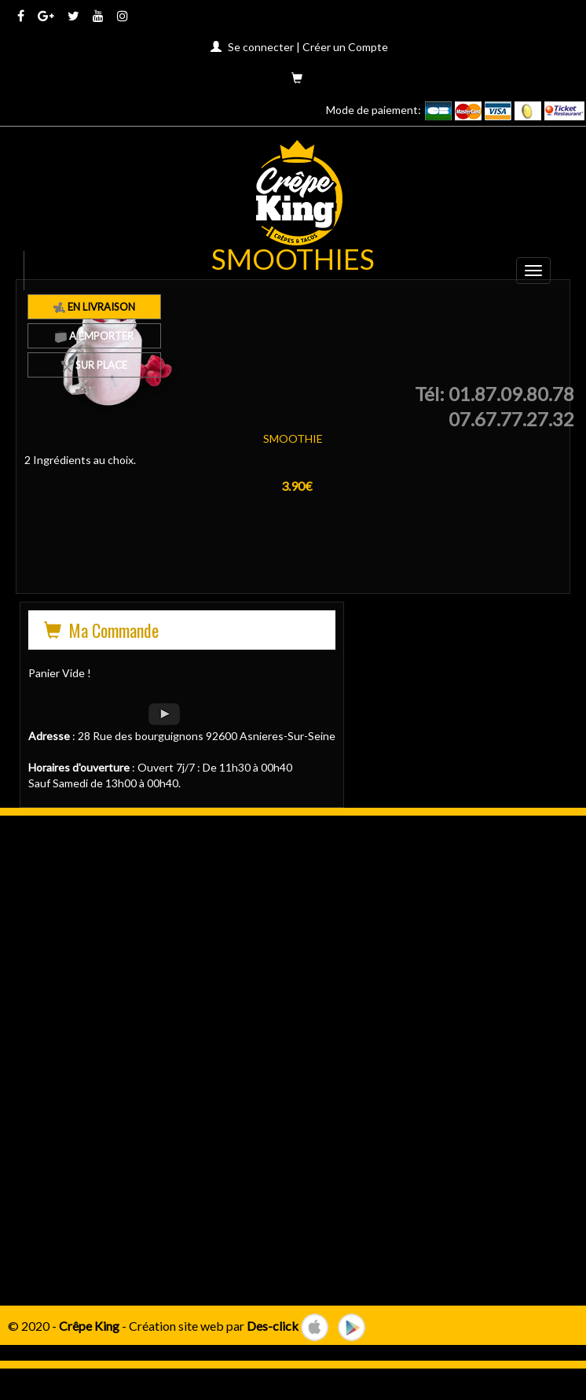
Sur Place (94, 365)
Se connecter (261, 46)
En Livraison (94, 306)
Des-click (272, 1324)
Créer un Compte (345, 46)
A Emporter (94, 336)
